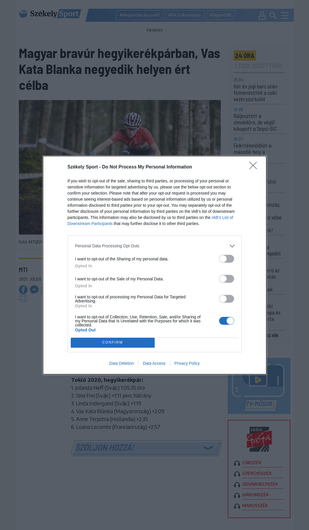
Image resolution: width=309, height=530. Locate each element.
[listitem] (154, 246)
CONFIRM (113, 342)
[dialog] (154, 265)
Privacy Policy (187, 363)
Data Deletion (121, 363)
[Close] (255, 167)
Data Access (154, 363)
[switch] (226, 259)
